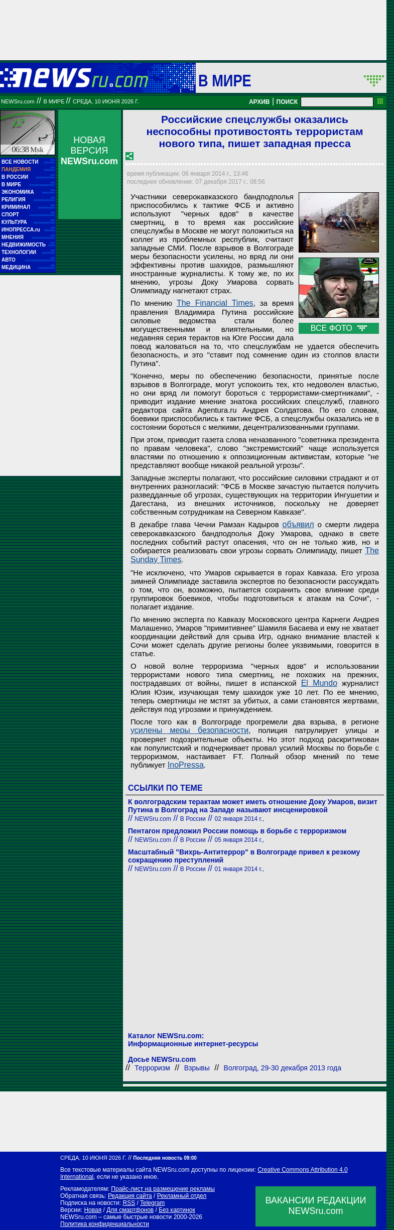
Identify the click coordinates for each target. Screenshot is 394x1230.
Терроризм (152, 1068)
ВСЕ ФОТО (339, 328)
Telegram (152, 1202)
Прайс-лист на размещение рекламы (163, 1188)
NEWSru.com (18, 101)
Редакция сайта (130, 1195)
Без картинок (177, 1209)
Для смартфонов (130, 1209)
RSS (128, 1202)
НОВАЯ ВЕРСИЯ (89, 150)
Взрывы (197, 1068)
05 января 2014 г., (240, 839)
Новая (92, 1209)
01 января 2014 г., (240, 869)
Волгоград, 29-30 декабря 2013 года (282, 1068)
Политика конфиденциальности (104, 1223)
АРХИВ (259, 101)
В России (193, 818)
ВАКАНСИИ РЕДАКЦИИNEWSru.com (316, 1205)
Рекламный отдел (182, 1195)
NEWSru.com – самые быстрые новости (116, 1216)
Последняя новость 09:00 (164, 1158)
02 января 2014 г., (240, 818)
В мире (224, 80)
